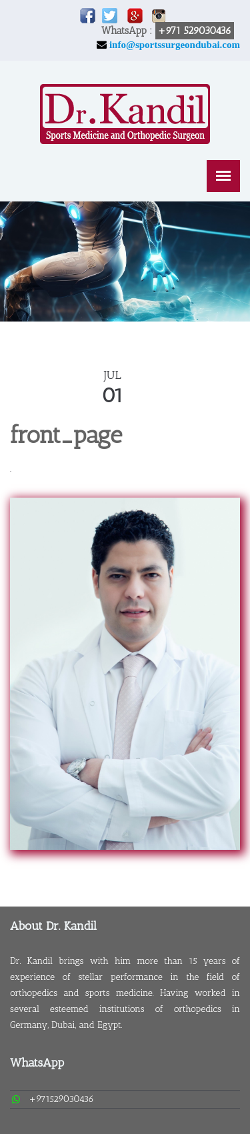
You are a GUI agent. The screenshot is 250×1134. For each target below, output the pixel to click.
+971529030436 (61, 1099)
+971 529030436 (194, 31)
